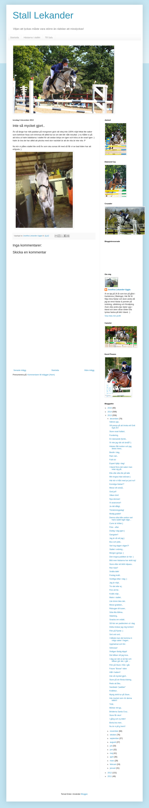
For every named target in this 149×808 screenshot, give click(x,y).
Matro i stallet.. (115, 597)
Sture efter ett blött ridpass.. (121, 564)
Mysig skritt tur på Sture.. (119, 694)
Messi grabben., (116, 605)
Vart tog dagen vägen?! (119, 546)
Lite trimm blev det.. (117, 601)
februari (113, 764)
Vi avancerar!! (115, 503)
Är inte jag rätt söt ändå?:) (120, 442)
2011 (110, 776)
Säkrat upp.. (114, 422)
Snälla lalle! (114, 571)
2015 (110, 408)
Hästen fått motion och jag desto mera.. (120, 447)
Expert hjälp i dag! (117, 463)
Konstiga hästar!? (116, 484)
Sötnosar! (113, 648)
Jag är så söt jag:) (116, 538)
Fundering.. (114, 435)
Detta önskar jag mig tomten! (121, 627)
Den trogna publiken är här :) (121, 557)
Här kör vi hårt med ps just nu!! (122, 480)
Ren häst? (113, 568)
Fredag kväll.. (115, 575)
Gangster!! (113, 535)
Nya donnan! (114, 499)
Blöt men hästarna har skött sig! (122, 560)
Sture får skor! (115, 715)
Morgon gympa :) (116, 553)
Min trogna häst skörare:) (119, 477)
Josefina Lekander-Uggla (119, 290)
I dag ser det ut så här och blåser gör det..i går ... (120, 660)
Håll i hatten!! (114, 672)
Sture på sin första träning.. (120, 680)
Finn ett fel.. (114, 590)
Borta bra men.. (116, 723)
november (114, 731)
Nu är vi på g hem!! (117, 726)
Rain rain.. (113, 456)
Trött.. (111, 704)
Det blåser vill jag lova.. (119, 655)
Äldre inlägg (89, 370)
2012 (110, 773)
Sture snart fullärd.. (117, 431)
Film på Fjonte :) (116, 631)
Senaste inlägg (19, 370)
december (114, 419)
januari (113, 768)
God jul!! (113, 492)
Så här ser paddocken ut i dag (122, 623)
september (114, 738)
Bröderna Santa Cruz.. (118, 712)
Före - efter (114, 527)
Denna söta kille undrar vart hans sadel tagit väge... (121, 518)
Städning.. (113, 616)
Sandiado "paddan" (117, 687)
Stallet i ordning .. (116, 549)
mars (112, 761)
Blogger (84, 794)
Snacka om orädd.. (117, 619)
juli (111, 746)
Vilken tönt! (114, 495)
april (112, 757)
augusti (113, 742)
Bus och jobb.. (115, 542)
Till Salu (49, 37)
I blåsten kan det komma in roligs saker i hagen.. (120, 639)
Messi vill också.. (116, 488)
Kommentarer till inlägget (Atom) (41, 375)
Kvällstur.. (113, 691)
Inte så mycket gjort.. (118, 676)
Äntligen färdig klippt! (118, 651)
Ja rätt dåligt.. (115, 506)
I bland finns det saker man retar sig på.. (120, 468)
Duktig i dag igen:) (117, 531)
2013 (110, 415)
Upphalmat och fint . (117, 644)
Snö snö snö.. (115, 634)
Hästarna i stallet (32, 37)
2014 (110, 412)
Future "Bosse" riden (118, 669)
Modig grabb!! (115, 514)
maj (111, 753)
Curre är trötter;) (116, 523)
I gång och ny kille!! (117, 719)
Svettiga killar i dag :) (118, 579)
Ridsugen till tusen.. (117, 608)
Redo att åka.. (115, 683)
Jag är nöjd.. (114, 583)
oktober (113, 735)
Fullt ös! (112, 460)
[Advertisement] (54, 345)
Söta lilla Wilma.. (116, 612)
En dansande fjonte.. (118, 439)
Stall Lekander (43, 15)
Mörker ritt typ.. (115, 708)
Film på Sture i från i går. (119, 665)
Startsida (14, 37)
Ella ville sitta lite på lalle (119, 473)
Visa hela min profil (113, 316)
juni (111, 750)
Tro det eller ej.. (116, 586)
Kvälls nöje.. (114, 594)
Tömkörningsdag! (116, 510)
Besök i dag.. (114, 452)
